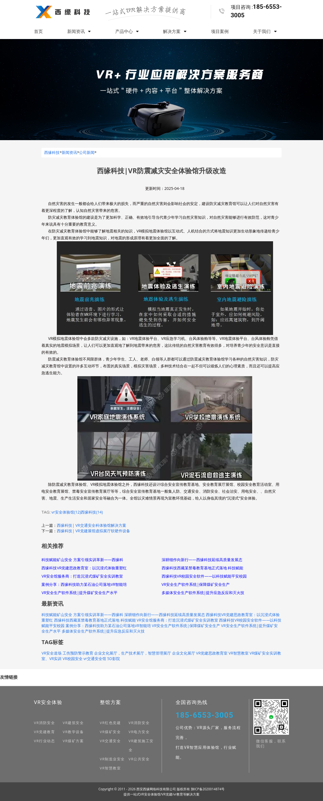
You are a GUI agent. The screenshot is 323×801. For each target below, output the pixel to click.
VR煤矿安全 (110, 731)
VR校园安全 (73, 658)
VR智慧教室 (239, 653)
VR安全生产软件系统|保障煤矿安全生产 (196, 584)
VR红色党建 (110, 722)
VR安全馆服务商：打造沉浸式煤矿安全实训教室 (82, 576)
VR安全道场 (51, 653)
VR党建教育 (44, 731)
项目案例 (220, 31)
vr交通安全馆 (94, 658)
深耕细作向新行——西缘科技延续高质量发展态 (202, 559)
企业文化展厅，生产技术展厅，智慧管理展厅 (132, 653)
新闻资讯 (79, 31)
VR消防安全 (44, 722)
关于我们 (264, 31)
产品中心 (127, 31)
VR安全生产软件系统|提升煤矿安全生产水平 (79, 592)
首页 (38, 31)
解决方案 (174, 31)
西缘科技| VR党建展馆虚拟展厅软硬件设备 (93, 530)
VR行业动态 (44, 740)
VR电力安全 (139, 731)
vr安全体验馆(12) (66, 512)
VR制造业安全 (112, 758)
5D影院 (113, 658)
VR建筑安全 (73, 722)
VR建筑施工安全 (141, 745)
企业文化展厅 (183, 653)
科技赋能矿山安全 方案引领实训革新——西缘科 (82, 559)
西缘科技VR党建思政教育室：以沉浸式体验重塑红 (84, 567)
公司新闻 (86, 152)
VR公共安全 (139, 758)
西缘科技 (52, 152)
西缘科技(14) (92, 512)
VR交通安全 (110, 740)
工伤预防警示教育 (78, 653)
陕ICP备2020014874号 (208, 789)
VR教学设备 (73, 731)
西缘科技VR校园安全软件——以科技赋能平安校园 (204, 576)
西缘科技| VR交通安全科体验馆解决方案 (91, 525)
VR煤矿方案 (73, 740)
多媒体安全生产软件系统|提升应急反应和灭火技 (203, 592)
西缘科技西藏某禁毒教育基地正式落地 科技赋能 (202, 567)
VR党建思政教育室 (211, 653)
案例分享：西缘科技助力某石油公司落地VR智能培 (84, 584)
